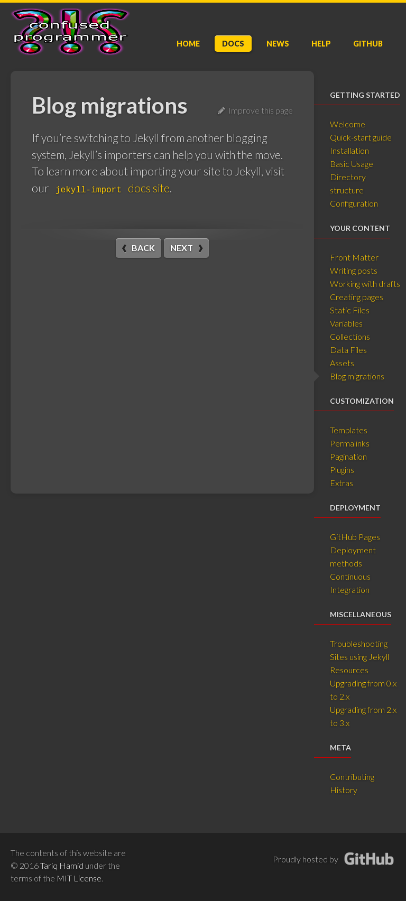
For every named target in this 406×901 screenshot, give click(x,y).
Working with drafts (365, 283)
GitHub (368, 43)
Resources (349, 670)
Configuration (354, 203)
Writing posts (353, 270)
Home (188, 43)
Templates (348, 430)
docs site (110, 187)
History (343, 790)
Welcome (347, 124)
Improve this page (255, 110)
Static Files (350, 310)
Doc (233, 43)
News (277, 43)
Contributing (352, 777)
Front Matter (354, 257)
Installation (349, 150)
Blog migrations (357, 376)
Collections (350, 336)
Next (181, 248)
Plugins (342, 470)
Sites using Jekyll (359, 657)
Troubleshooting (358, 643)
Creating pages (356, 297)
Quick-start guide (361, 137)
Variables (346, 323)
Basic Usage (351, 164)
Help (321, 43)
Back (143, 248)
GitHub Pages (355, 537)
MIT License (79, 878)
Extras (341, 483)
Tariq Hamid (62, 865)
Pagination (348, 456)
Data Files (348, 350)
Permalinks (350, 443)
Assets (342, 363)
